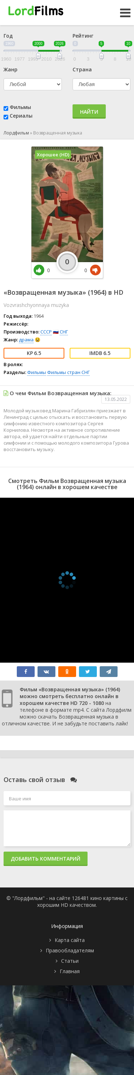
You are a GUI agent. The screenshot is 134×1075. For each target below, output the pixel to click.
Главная (70, 971)
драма (26, 339)
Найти (89, 111)
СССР (46, 331)
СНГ (64, 331)
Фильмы (20, 107)
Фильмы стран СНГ (68, 372)
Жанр (11, 69)
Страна (82, 69)
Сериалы (21, 115)
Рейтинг (83, 35)
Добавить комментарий (45, 858)
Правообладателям (70, 950)
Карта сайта (70, 940)
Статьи (70, 960)
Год (8, 35)
